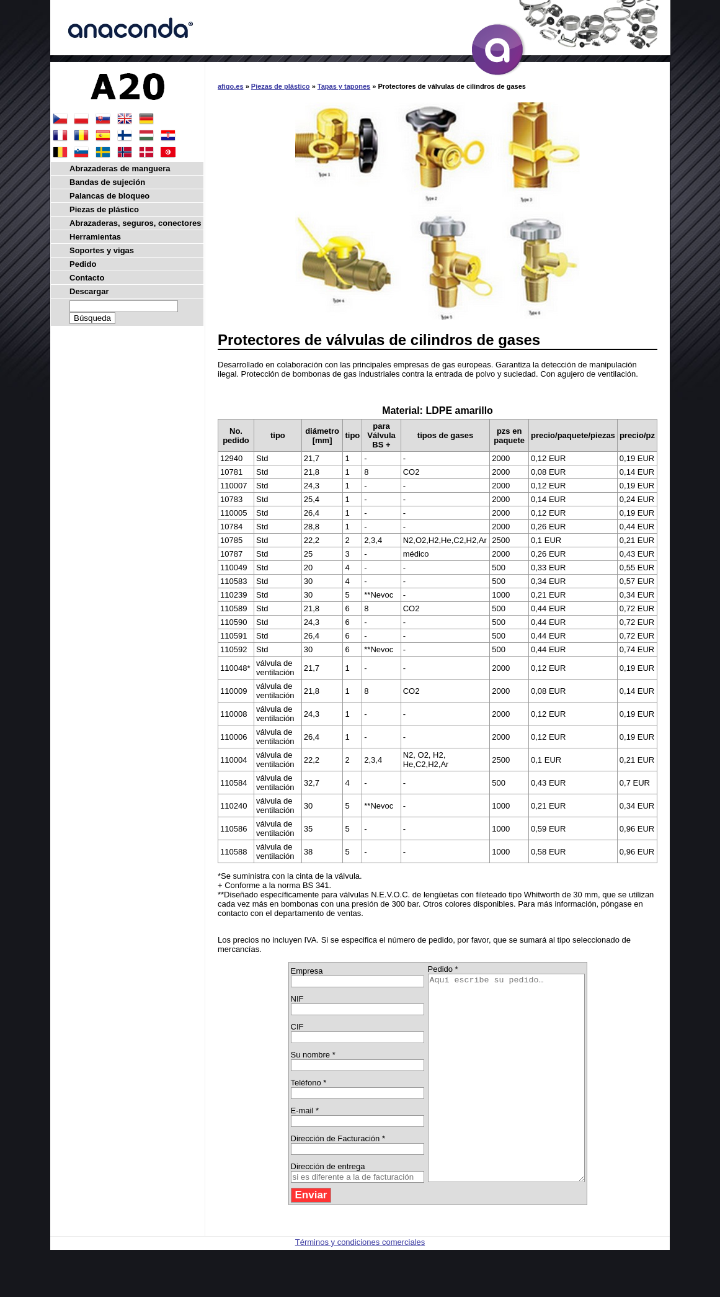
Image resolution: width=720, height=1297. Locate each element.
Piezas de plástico (280, 86)
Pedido (82, 264)
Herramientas (95, 236)
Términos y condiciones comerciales (360, 1283)
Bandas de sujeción (107, 182)
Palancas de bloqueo (109, 195)
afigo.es (231, 86)
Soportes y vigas (101, 250)
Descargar (89, 291)
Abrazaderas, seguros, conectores (135, 223)
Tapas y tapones (344, 86)
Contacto (86, 277)
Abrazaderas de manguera (120, 168)
